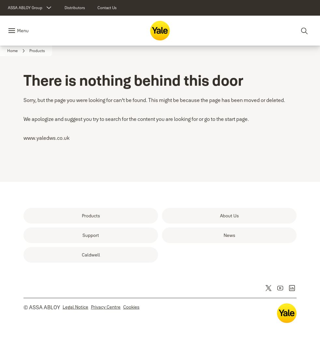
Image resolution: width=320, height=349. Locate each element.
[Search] (304, 30)
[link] (75, 7)
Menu (23, 31)
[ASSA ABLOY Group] (30, 8)
